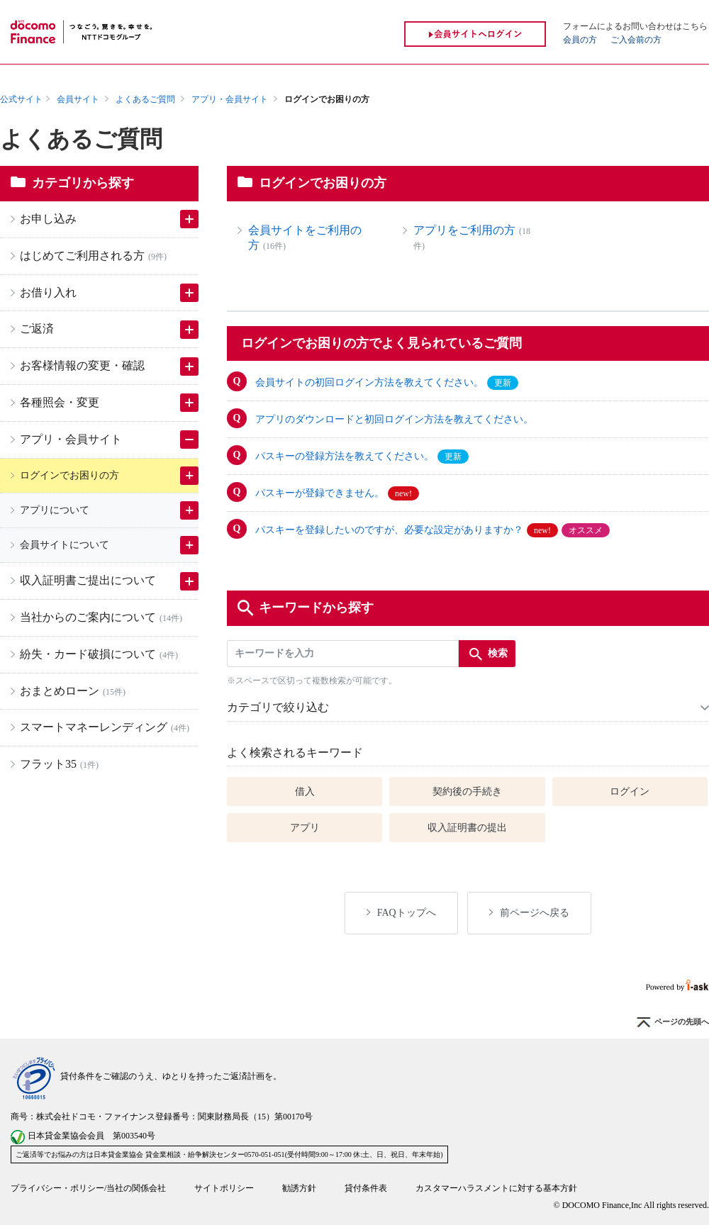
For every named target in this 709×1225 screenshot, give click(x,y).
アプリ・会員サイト (229, 99)
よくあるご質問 (145, 99)
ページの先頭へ (673, 1022)
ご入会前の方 (635, 40)
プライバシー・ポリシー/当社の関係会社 (88, 1188)
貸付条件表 (366, 1188)
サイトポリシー (224, 1188)
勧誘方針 (299, 1188)
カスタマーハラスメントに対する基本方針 (496, 1188)
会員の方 (580, 40)
